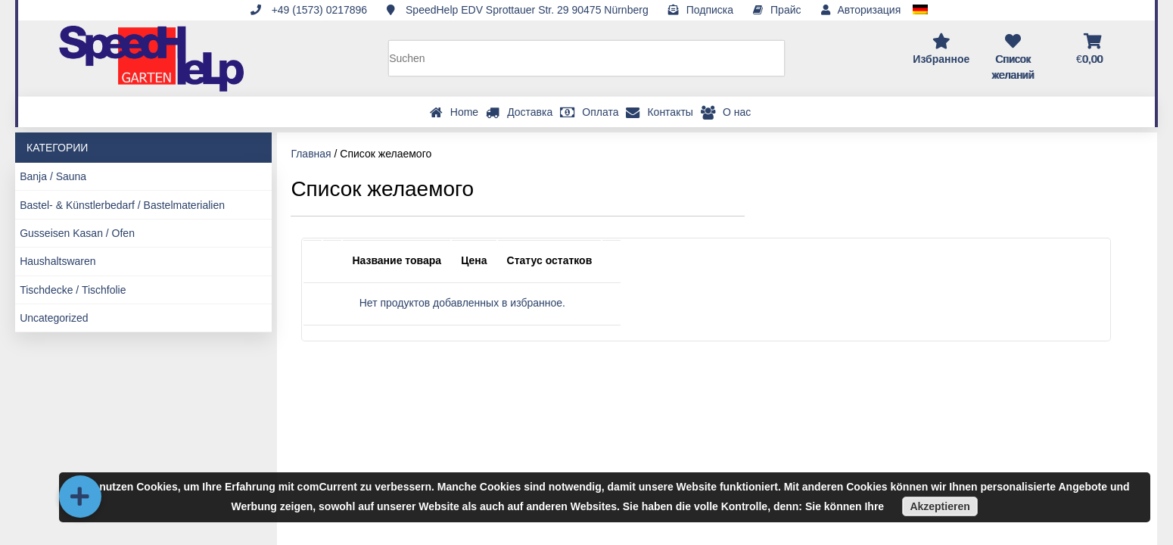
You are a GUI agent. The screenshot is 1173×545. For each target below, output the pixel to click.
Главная (311, 154)
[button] (80, 496)
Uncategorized (54, 318)
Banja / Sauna (53, 176)
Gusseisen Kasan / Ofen (77, 233)
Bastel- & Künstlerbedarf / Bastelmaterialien (122, 205)
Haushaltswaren (57, 261)
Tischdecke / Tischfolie (73, 290)
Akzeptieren (939, 506)
